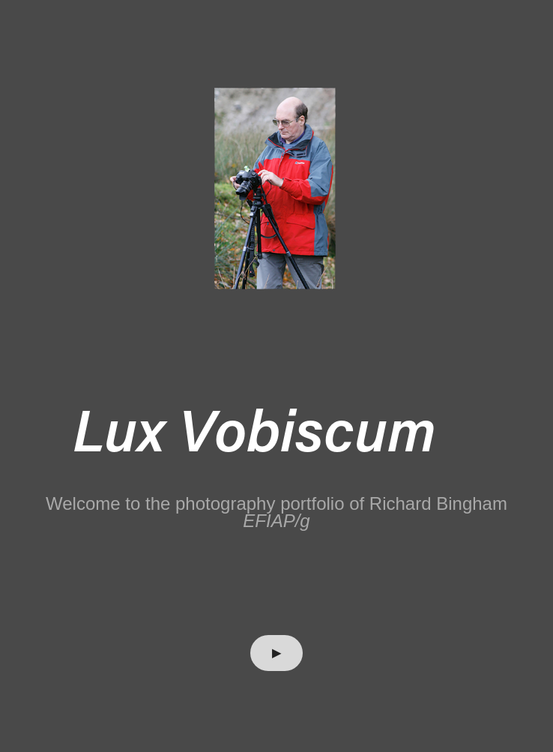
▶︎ (276, 652)
